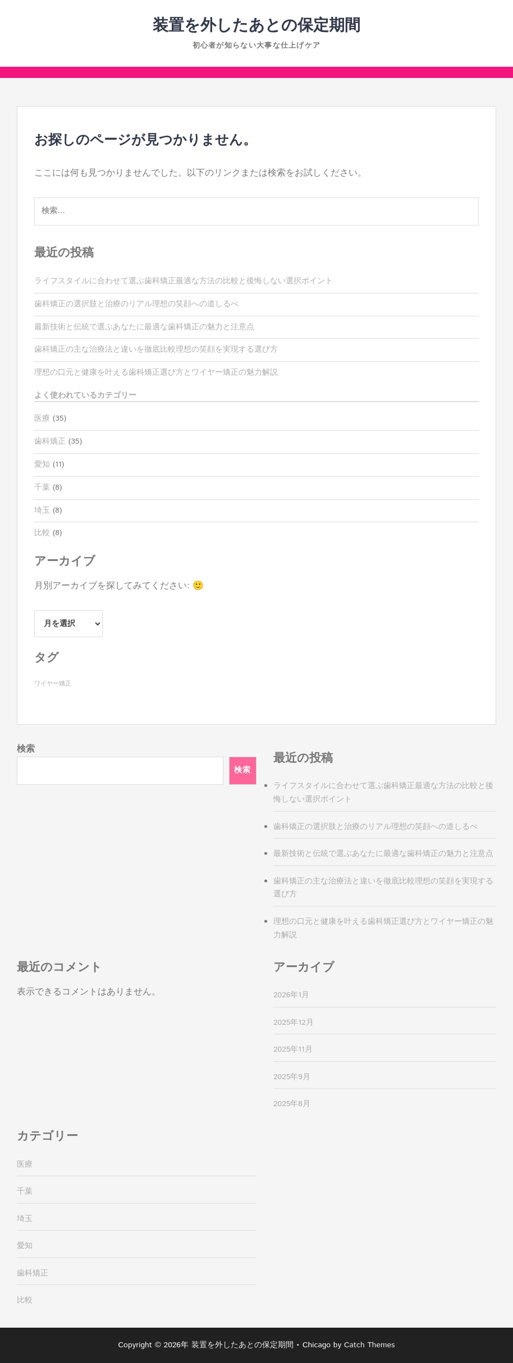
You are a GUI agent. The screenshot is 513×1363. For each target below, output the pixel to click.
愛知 (42, 464)
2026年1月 (291, 995)
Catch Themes (369, 1345)
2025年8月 (291, 1103)
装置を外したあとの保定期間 (256, 26)
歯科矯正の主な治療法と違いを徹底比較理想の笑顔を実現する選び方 (156, 349)
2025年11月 (293, 1049)
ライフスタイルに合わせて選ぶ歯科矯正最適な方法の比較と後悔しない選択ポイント (183, 281)
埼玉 (42, 510)
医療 (42, 418)
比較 (42, 532)
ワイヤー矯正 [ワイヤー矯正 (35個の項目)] (52, 683)
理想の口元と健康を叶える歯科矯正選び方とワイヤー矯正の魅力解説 (156, 372)
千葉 (42, 487)
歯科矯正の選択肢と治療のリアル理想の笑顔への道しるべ (136, 304)
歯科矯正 (50, 441)
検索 (26, 749)
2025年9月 (291, 1077)
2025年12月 (293, 1022)
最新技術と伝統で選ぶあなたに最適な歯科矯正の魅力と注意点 (144, 327)
